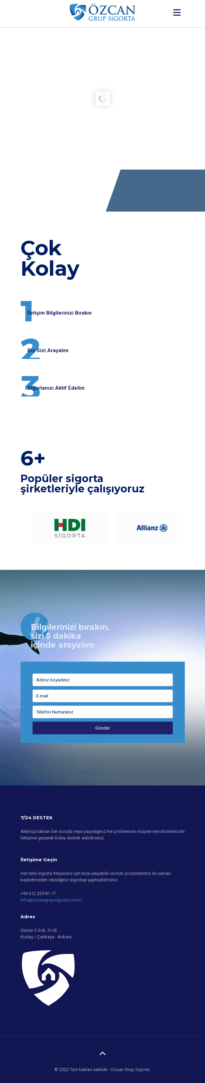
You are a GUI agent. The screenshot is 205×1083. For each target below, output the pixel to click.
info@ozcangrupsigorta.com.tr (51, 899)
